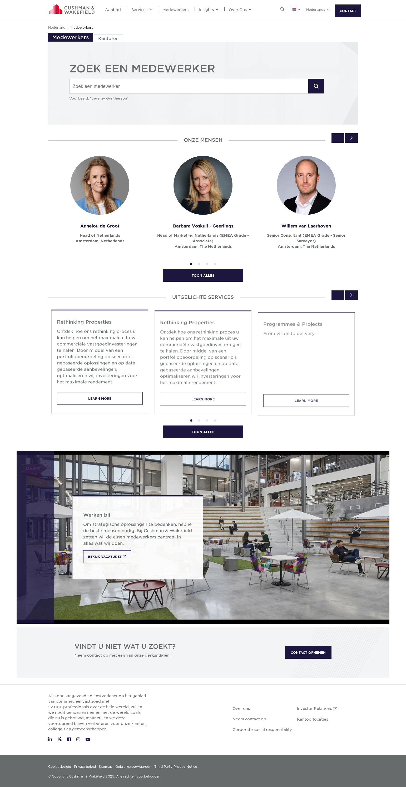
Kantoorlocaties (312, 719)
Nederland (56, 27)
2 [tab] (199, 264)
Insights (209, 9)
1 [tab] (191, 264)
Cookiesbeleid (59, 766)
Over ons (241, 708)
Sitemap (105, 766)
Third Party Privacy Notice (175, 766)
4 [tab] (214, 264)
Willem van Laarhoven (306, 225)
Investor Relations (317, 708)
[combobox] (189, 86)
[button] (316, 86)
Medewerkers (175, 9)
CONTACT (348, 11)
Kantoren (108, 38)
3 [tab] (207, 264)
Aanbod (113, 9)
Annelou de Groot (100, 225)
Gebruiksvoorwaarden (133, 766)
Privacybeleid (85, 766)
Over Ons (240, 9)
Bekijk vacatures (109, 557)
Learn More (99, 404)
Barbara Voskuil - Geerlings (203, 225)
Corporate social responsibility (262, 729)
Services (141, 9)
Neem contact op (249, 718)
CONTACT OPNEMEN (308, 652)
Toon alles (203, 275)
